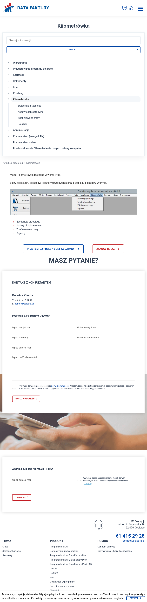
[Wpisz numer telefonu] (106, 337)
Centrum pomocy (106, 546)
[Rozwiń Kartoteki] (8, 75)
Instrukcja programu (12, 163)
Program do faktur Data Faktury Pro (68, 555)
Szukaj (72, 50)
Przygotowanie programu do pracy (33, 68)
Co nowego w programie (62, 581)
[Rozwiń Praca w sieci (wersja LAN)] (8, 136)
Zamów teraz (105, 248)
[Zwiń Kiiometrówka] (8, 99)
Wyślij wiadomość (24, 399)
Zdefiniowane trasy (29, 117)
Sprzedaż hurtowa (11, 551)
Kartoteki (18, 74)
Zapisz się (20, 497)
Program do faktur (59, 546)
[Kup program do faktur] (131, 8)
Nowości (54, 590)
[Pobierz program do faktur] (124, 8)
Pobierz (54, 573)
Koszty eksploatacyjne (31, 111)
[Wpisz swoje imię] (41, 327)
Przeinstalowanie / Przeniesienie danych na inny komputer (47, 148)
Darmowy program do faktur (64, 551)
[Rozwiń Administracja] (8, 130)
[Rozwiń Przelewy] (8, 93)
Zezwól (134, 598)
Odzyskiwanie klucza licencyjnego (115, 551)
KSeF (16, 87)
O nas (5, 546)
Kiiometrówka (21, 99)
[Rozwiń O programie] (8, 62)
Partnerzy (7, 555)
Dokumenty (19, 81)
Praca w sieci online (24, 142)
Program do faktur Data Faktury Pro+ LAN (71, 564)
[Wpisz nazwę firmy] (106, 327)
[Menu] (140, 9)
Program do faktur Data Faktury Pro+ (68, 560)
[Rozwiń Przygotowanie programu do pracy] (8, 68)
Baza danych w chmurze (62, 586)
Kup (52, 577)
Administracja (21, 130)
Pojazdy (22, 124)
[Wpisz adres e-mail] (41, 347)
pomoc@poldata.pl (24, 303)
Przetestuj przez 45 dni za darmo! (50, 248)
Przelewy (18, 93)
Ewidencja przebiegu (29, 105)
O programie (20, 62)
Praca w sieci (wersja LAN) (28, 136)
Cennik (53, 568)
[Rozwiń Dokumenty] (8, 81)
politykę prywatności (60, 386)
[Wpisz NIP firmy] (41, 337)
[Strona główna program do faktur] (26, 7)
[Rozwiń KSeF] (8, 87)
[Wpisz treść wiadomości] (73, 367)
